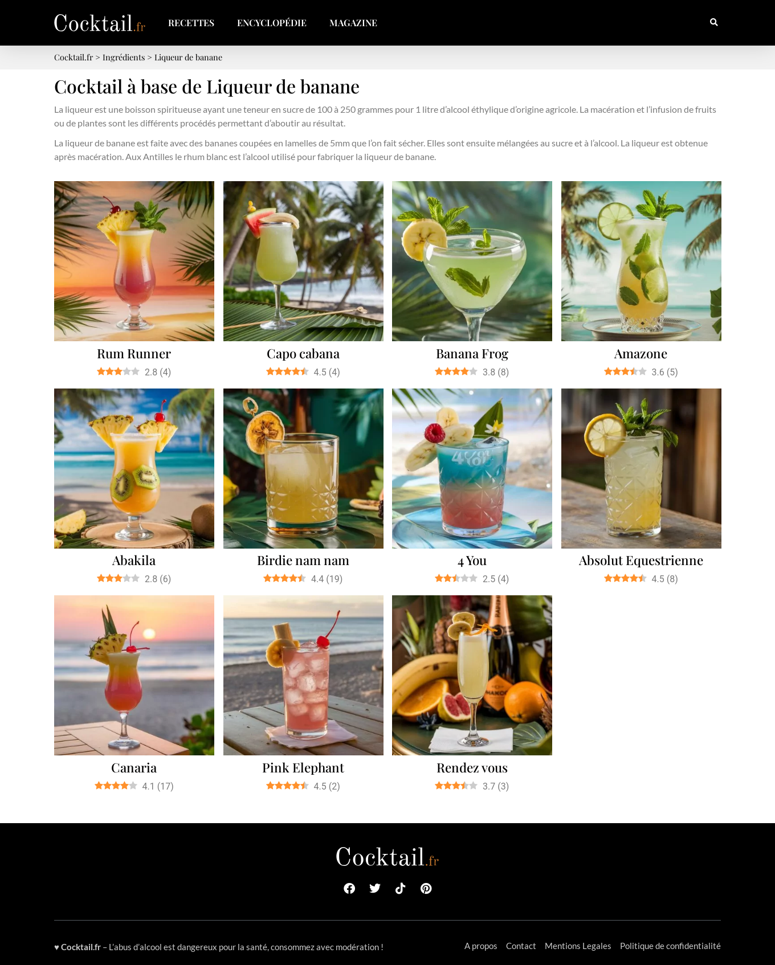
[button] (714, 23)
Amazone (640, 353)
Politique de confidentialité (670, 946)
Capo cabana (303, 353)
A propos (480, 946)
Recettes (191, 22)
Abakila (134, 560)
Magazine (353, 22)
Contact (521, 946)
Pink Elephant (303, 767)
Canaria (134, 767)
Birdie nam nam (303, 560)
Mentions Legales (578, 946)
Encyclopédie (272, 22)
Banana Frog (472, 353)
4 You (472, 560)
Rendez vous (472, 767)
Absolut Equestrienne (641, 560)
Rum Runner (134, 353)
